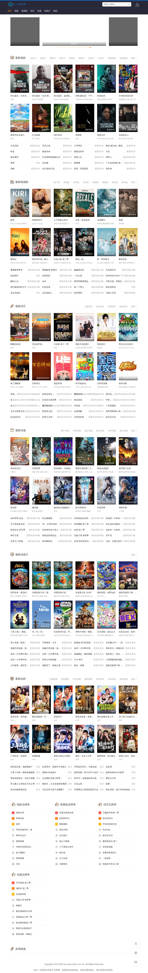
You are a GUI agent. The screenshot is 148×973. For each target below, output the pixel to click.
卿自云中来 (120, 778)
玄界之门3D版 (25, 541)
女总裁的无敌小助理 (57, 778)
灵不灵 (120, 535)
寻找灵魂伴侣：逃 (22, 829)
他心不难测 (62, 841)
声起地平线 (37, 344)
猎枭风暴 (18, 858)
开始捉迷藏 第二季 (89, 405)
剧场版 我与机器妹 (89, 642)
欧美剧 (115, 182)
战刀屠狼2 (18, 852)
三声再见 (89, 145)
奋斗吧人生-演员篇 (25, 405)
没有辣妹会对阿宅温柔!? (89, 518)
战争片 (91, 58)
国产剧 (57, 182)
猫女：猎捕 (89, 665)
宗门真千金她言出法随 (129, 717)
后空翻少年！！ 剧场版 (120, 642)
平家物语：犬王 (57, 642)
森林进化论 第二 (108, 841)
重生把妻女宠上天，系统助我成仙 (112, 717)
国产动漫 (65, 431)
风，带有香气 (103, 259)
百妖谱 (120, 766)
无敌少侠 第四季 (89, 535)
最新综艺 (20, 306)
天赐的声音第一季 (109, 812)
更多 (134, 58)
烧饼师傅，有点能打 (106, 756)
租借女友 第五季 (25, 529)
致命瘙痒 (25, 157)
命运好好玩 (25, 417)
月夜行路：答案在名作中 (120, 281)
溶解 (25, 168)
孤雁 (121, 220)
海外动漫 (124, 431)
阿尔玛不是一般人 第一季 (43, 259)
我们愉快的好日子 (25, 287)
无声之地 (57, 145)
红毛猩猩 (36, 135)
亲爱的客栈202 (107, 852)
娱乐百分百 (120, 417)
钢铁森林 (61, 824)
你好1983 (61, 829)
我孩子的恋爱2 (82, 344)
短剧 (55, 11)
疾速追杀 (101, 96)
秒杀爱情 (89, 292)
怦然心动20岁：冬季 (120, 400)
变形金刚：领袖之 (22, 934)
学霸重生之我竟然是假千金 (89, 789)
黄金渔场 (89, 400)
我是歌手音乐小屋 (109, 864)
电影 (16, 11)
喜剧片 (43, 58)
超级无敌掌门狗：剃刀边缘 (120, 665)
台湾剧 (76, 182)
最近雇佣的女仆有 (22, 911)
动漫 (39, 11)
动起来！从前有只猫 (120, 529)
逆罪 (16, 824)
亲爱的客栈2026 (25, 400)
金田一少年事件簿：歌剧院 (89, 648)
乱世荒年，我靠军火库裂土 (57, 766)
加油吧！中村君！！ (120, 518)
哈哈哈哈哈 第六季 (57, 394)
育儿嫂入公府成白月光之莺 (25, 783)
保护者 (120, 168)
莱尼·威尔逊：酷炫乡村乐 (120, 145)
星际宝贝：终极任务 (120, 648)
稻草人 (120, 157)
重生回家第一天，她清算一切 (45, 717)
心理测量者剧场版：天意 (120, 659)
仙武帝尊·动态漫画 (25, 518)
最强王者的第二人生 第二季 (87, 468)
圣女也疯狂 (25, 292)
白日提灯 (61, 835)
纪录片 (101, 58)
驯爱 (120, 783)
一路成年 (105, 858)
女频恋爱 (53, 679)
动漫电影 (124, 58)
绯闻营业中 (37, 220)
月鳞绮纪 (61, 864)
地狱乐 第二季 (20, 888)
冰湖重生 (101, 220)
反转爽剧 (65, 679)
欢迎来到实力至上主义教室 (57, 529)
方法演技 (25, 145)
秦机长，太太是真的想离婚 (57, 783)
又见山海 (89, 783)
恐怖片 (72, 58)
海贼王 (17, 905)
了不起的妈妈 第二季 (120, 163)
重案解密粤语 (25, 270)
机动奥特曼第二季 (22, 923)
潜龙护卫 (58, 717)
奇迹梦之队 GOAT (83, 592)
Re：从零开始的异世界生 (57, 524)
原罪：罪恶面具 (89, 168)
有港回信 (57, 275)
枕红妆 (60, 852)
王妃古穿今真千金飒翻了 (57, 789)
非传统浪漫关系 (126, 96)
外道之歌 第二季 (61, 259)
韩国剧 (105, 182)
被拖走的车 (89, 151)
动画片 (47, 11)
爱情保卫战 (57, 411)
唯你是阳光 (120, 287)
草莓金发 (18, 818)
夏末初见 (123, 259)
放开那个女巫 (125, 468)
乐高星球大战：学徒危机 (65, 632)
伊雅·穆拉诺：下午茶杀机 (86, 96)
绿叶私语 (58, 135)
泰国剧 (95, 182)
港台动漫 (88, 431)
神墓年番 (123, 507)
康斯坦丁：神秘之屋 (57, 665)
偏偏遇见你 (89, 270)
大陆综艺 (88, 306)
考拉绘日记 (15, 468)
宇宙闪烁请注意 (108, 824)
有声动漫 (112, 431)
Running (104, 829)
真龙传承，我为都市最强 (21, 717)
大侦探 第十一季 (61, 344)
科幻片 (62, 58)
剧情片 (82, 58)
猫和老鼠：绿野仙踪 (106, 592)
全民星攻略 (102, 383)
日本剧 (86, 182)
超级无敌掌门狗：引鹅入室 (131, 592)
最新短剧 (20, 678)
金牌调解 (89, 411)
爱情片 (53, 58)
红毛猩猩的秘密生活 (57, 157)
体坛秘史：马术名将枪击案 (22, 96)
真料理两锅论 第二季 (120, 411)
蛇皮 (25, 151)
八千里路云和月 (61, 220)
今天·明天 (89, 659)
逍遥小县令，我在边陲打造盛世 (133, 756)
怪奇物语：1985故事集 (64, 468)
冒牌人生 (89, 157)
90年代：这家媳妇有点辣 (89, 778)
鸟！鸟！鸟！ (38, 632)
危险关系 (18, 812)
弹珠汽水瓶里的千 (22, 928)
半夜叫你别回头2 (21, 847)
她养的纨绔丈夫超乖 (120, 772)
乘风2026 (89, 394)
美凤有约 (101, 344)
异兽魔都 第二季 (89, 524)
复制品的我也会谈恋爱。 (57, 535)
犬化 (120, 151)
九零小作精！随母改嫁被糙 (25, 772)
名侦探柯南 (19, 894)
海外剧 (125, 182)
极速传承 (57, 151)
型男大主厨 (57, 417)
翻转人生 (25, 281)
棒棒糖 (89, 163)
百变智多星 (89, 417)
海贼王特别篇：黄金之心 (25, 648)
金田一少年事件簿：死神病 (25, 659)
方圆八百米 (120, 292)
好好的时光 (62, 818)
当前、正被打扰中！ (120, 541)
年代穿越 (77, 679)
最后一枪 (79, 259)
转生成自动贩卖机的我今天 (120, 524)
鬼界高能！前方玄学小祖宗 (89, 772)
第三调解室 (15, 383)
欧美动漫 (100, 431)
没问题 (57, 163)
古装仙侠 (112, 679)
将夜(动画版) (103, 468)
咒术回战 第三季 (21, 883)
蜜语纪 (13, 259)
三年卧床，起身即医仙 (20, 756)
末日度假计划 (57, 168)
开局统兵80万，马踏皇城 (89, 766)
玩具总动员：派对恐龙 (129, 632)
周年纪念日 (19, 835)
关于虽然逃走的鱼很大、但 (25, 524)
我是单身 (58, 383)
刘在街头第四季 (57, 400)
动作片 (33, 58)
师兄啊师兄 (57, 541)
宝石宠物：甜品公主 (106, 632)
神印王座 (25, 535)
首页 (10, 11)
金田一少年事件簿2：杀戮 (25, 654)
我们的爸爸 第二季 (120, 394)
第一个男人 (89, 287)
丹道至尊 (101, 507)
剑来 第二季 (89, 529)
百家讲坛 (36, 383)
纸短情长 (25, 275)
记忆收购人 (57, 292)
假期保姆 (18, 841)
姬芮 (12, 220)
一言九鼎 (89, 275)
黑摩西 (78, 135)
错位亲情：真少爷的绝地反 (120, 789)
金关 (57, 281)
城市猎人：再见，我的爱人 (120, 654)
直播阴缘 (36, 756)
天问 (16, 864)
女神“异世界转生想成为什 (89, 541)
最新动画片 (21, 554)
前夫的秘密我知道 (25, 789)
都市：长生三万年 (83, 756)
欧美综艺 (124, 306)
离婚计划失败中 (57, 772)
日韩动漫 (77, 431)
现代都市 (100, 679)
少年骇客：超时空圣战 (25, 665)
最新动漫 (20, 430)
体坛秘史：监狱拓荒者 (64, 96)
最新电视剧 (21, 182)
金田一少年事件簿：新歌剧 (57, 654)
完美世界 (36, 468)
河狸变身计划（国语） (42, 592)
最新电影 (20, 57)
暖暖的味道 (15, 344)
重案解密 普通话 (57, 270)
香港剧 (66, 182)
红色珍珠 (57, 287)
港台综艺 (100, 306)
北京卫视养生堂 (25, 411)
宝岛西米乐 (120, 270)
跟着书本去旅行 (17, 135)
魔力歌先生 (57, 405)
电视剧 (24, 11)
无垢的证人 (124, 135)
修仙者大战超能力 (62, 507)
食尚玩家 (123, 383)
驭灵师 (13, 507)
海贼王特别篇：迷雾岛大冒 (57, 648)
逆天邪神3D (80, 507)
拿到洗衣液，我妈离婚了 (25, 766)
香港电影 (112, 58)
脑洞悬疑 (88, 679)
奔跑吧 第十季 (25, 394)
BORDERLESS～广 (120, 275)
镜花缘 (35, 507)
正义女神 (61, 858)
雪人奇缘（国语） (25, 642)
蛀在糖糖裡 (57, 518)
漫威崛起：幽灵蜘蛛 (89, 654)
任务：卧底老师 (82, 220)
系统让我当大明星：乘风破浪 (67, 756)
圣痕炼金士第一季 (22, 917)
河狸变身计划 (60, 592)
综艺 (32, 11)
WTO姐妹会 (80, 383)
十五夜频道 (120, 405)
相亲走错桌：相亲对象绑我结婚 (89, 717)
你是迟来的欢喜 (64, 812)
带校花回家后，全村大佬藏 (25, 778)
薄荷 (25, 163)
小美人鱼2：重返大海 (20, 632)
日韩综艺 (112, 306)
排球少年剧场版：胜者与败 (57, 659)
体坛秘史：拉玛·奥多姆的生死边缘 (47, 96)
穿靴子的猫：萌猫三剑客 (86, 632)
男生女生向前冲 (126, 344)
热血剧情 (124, 679)
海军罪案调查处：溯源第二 (89, 281)
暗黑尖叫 (101, 135)
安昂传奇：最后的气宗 (20, 592)
